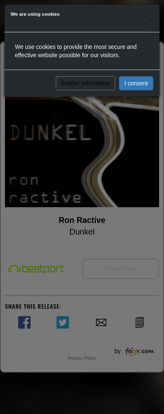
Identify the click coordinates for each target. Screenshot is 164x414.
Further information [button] (85, 83)
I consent (136, 83)
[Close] (150, 21)
